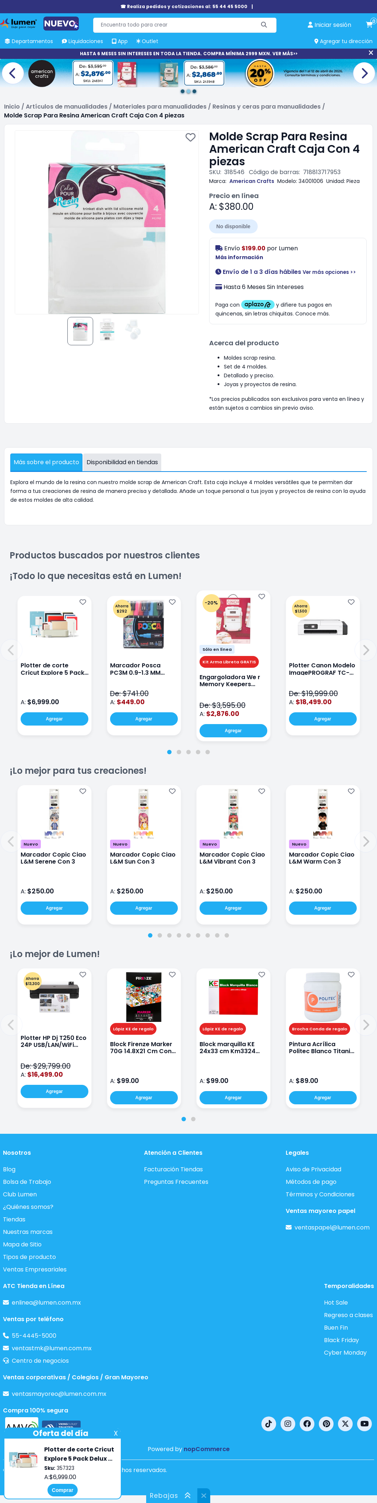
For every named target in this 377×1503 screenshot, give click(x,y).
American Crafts (251, 181)
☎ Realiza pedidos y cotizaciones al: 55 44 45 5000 (183, 6)
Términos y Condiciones (320, 1194)
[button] (11, 650)
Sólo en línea (217, 649)
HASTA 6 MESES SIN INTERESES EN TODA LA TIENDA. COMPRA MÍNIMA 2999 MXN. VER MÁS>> (188, 53)
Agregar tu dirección (343, 41)
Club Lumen (20, 1194)
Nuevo (31, 844)
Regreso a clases (348, 1315)
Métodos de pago (311, 1182)
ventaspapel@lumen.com (332, 1227)
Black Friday (341, 1340)
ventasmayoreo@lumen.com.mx (59, 1394)
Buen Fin (336, 1327)
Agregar (54, 718)
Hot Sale (336, 1302)
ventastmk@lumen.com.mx (52, 1348)
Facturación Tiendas (173, 1169)
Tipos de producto (29, 1257)
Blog (9, 1169)
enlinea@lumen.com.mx (46, 1302)
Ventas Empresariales (35, 1269)
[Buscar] (264, 25)
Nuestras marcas (28, 1232)
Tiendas (14, 1219)
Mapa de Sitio (22, 1244)
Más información (239, 257)
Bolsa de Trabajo (27, 1182)
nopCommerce (207, 1449)
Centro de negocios (40, 1360)
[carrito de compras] (369, 25)
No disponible (233, 226)
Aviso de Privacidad (313, 1169)
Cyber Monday (345, 1352)
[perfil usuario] (329, 25)
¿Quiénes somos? (28, 1207)
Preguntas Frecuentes (176, 1182)
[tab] (169, 752)
